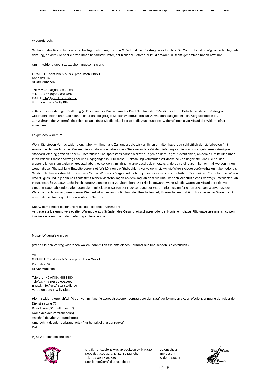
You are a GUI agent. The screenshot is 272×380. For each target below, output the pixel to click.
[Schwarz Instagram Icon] (161, 367)
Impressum (167, 353)
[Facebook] (168, 367)
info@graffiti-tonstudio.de (112, 361)
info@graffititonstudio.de (60, 98)
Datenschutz (168, 349)
